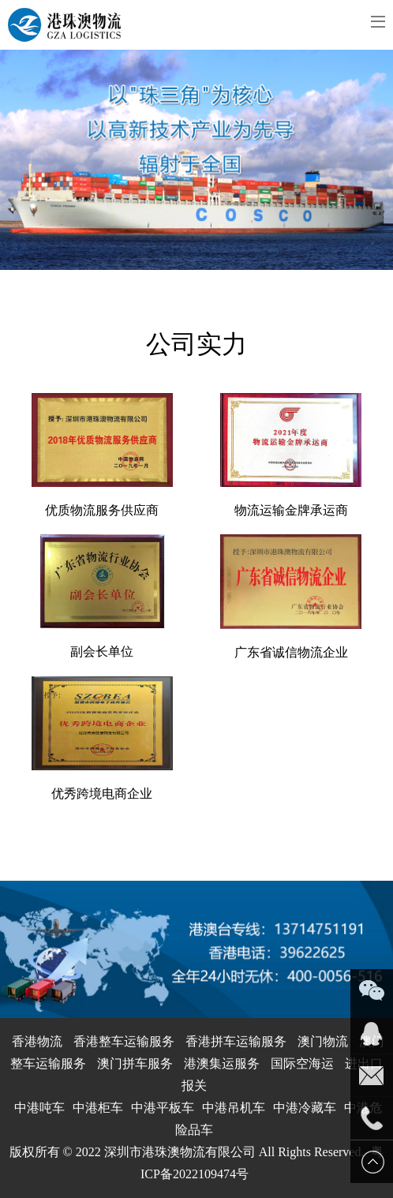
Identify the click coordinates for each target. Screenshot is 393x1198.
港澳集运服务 (222, 1063)
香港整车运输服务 (123, 1041)
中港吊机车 (233, 1107)
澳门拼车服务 (135, 1063)
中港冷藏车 (304, 1107)
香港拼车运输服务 (235, 1041)
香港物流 (37, 1041)
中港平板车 (162, 1107)
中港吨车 (39, 1107)
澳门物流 (323, 1041)
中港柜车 (98, 1107)
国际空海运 (302, 1063)
